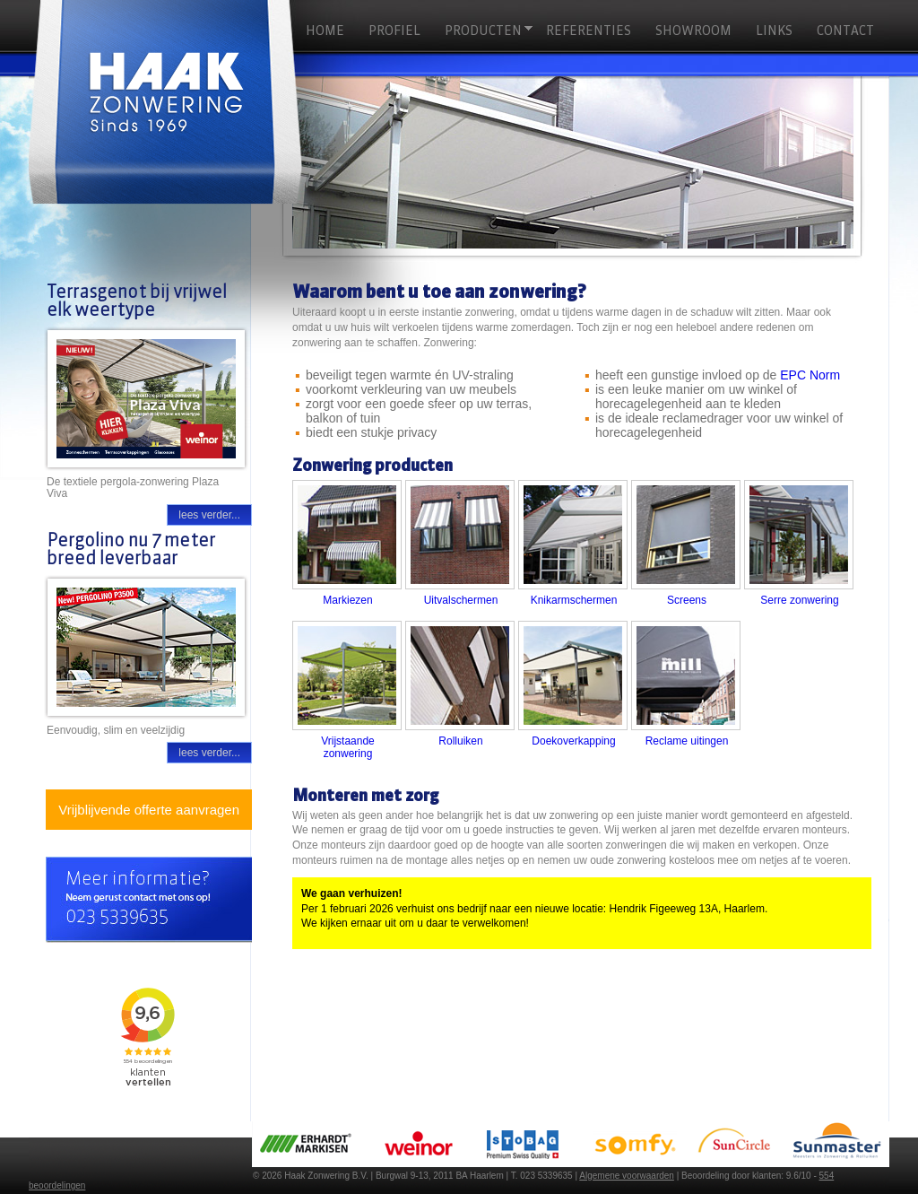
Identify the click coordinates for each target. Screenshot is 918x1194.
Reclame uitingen (687, 741)
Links (774, 30)
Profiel (394, 30)
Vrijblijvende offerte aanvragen (148, 809)
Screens (686, 600)
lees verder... (209, 515)
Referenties (588, 30)
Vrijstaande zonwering (348, 747)
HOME (325, 30)
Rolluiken (460, 741)
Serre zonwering (799, 600)
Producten (486, 30)
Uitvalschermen (461, 600)
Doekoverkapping (573, 741)
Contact (845, 30)
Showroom (693, 30)
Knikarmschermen (574, 600)
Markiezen (347, 600)
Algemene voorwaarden (626, 1176)
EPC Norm (810, 375)
